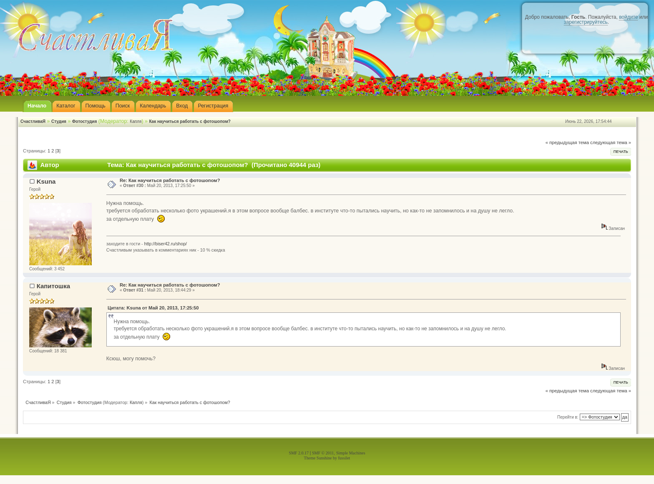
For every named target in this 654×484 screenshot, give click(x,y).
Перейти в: (568, 417)
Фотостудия (84, 121)
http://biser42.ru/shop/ (165, 243)
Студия (58, 121)
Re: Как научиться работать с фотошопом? (170, 180)
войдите (628, 17)
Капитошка (53, 285)
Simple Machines (350, 453)
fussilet (344, 458)
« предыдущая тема (567, 142)
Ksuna (46, 181)
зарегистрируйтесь (586, 22)
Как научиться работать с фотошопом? (190, 121)
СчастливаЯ (32, 121)
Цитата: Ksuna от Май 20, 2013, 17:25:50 (153, 307)
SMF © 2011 (323, 453)
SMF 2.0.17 (299, 453)
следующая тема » (610, 142)
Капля (135, 121)
